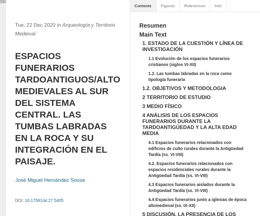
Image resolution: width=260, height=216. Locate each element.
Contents (143, 6)
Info (218, 6)
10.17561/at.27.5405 (44, 200)
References (194, 6)
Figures (168, 6)
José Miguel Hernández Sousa (50, 180)
